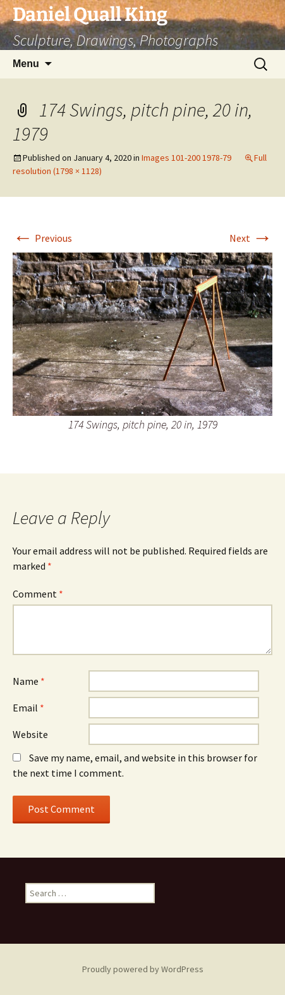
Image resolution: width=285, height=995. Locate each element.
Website (30, 734)
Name (29, 681)
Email (28, 707)
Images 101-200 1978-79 (186, 157)
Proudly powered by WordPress (142, 969)
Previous (42, 238)
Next (250, 238)
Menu (26, 63)
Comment (38, 593)
